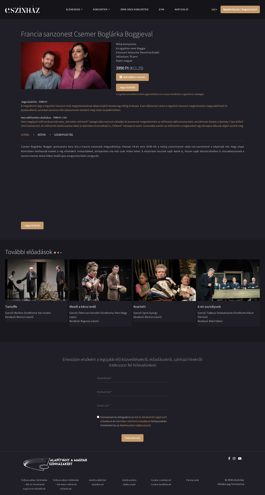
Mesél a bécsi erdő (82, 306)
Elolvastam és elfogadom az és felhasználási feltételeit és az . (133, 421)
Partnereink (192, 480)
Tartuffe (11, 306)
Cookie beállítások (161, 484)
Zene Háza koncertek (134, 9)
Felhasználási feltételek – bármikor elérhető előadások (66, 484)
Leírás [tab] (25, 134)
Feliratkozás (132, 438)
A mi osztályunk (209, 306)
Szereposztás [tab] (63, 134)
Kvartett (139, 306)
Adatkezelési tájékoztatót (135, 425)
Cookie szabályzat (161, 480)
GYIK (161, 9)
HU (213, 9)
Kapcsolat (182, 9)
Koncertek (100, 9)
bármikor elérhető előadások (133, 421)
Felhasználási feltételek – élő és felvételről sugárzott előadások (34, 484)
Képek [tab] (42, 134)
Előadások (73, 9)
